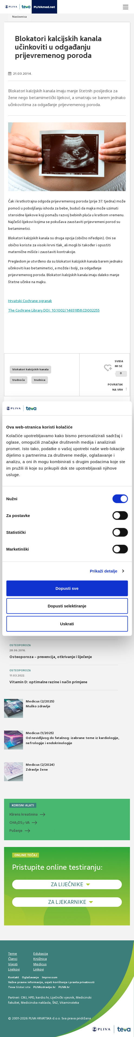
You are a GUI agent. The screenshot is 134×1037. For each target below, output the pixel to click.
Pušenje (15, 830)
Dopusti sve (67, 588)
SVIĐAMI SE (121, 368)
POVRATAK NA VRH (115, 387)
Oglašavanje (30, 977)
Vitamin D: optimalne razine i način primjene (48, 682)
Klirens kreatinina (23, 814)
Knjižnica (40, 959)
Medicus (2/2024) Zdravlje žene (29, 771)
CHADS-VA (19, 822)
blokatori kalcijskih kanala (30, 369)
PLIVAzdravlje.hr (44, 987)
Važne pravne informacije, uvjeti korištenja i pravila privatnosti (51, 982)
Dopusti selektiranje (67, 606)
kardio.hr (42, 997)
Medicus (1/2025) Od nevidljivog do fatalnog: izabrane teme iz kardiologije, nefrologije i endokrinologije (61, 740)
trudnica (39, 380)
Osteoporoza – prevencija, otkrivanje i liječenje (50, 657)
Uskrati (67, 623)
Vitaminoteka (69, 1003)
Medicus (40, 964)
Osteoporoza (20, 645)
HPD (31, 997)
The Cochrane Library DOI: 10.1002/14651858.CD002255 (54, 310)
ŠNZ (55, 1003)
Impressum (49, 977)
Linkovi (38, 969)
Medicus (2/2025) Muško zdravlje (29, 708)
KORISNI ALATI (23, 805)
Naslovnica (19, 16)
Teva (11, 987)
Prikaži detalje (103, 571)
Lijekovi (14, 969)
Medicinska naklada (36, 1003)
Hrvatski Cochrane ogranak (30, 301)
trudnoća (18, 380)
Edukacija (40, 953)
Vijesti (13, 964)
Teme (12, 953)
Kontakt (13, 977)
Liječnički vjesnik (62, 997)
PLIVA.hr (64, 987)
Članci (12, 959)
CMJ (24, 997)
